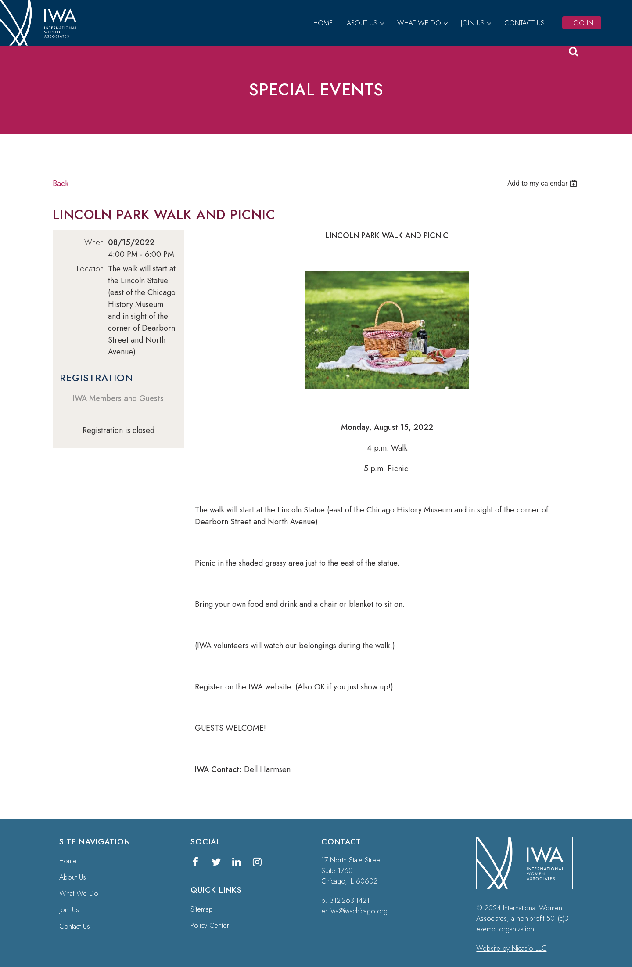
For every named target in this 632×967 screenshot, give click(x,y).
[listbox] (543, 183)
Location (90, 268)
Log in (581, 23)
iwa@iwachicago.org (359, 911)
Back (60, 183)
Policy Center (209, 925)
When (94, 242)
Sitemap (201, 909)
